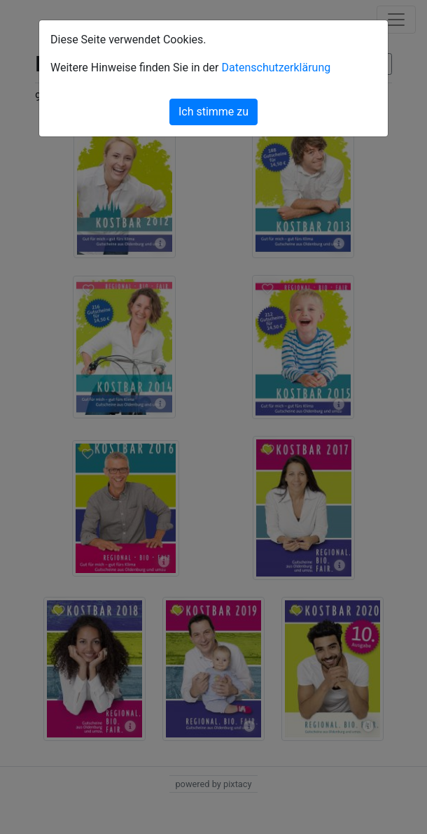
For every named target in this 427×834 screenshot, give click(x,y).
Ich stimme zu (213, 111)
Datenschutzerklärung (275, 67)
